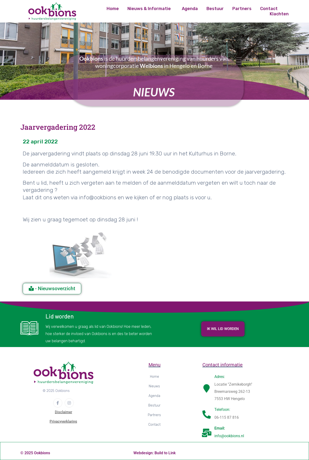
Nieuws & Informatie (149, 8)
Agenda (190, 8)
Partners (242, 8)
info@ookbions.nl (229, 436)
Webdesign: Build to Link (154, 453)
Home (113, 8)
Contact (269, 8)
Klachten (279, 14)
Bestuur (215, 8)
